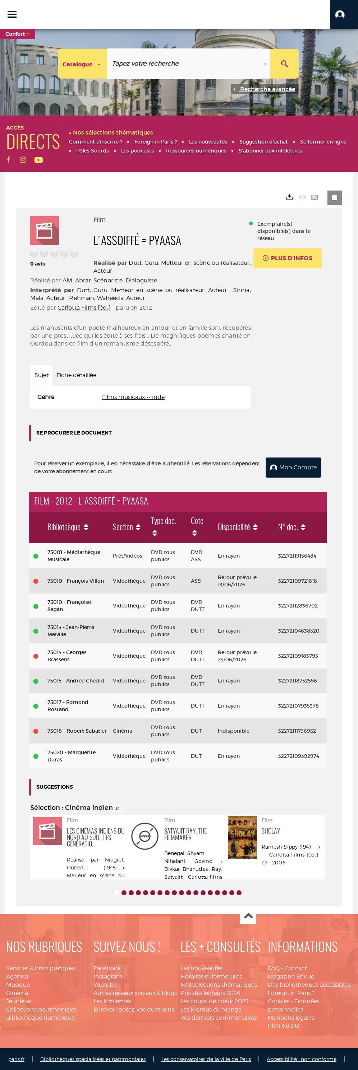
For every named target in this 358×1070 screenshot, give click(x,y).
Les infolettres (112, 1000)
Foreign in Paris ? (291, 992)
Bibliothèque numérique (40, 1017)
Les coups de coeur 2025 (214, 1000)
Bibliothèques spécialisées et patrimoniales (93, 1058)
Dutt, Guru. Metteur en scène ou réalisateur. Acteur (152, 290)
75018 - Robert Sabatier (77, 730)
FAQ (274, 968)
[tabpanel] (140, 397)
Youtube (105, 984)
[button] (344, 14)
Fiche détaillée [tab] (76, 375)
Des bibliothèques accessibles (309, 984)
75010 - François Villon (75, 580)
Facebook (107, 968)
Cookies (278, 1000)
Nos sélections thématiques (218, 984)
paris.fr (16, 1058)
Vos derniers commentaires (218, 1017)
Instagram (107, 975)
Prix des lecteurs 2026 (210, 992)
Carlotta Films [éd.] (84, 307)
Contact (296, 968)
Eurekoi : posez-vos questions (133, 1008)
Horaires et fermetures (211, 975)
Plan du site (284, 1025)
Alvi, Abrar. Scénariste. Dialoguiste (110, 280)
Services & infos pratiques (41, 968)
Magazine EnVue (291, 975)
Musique (18, 984)
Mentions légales (291, 1017)
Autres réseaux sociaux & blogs (135, 992)
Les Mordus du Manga (211, 1008)
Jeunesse (18, 1000)
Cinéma (17, 992)
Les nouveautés (201, 968)
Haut (248, 916)
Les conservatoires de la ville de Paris (206, 1058)
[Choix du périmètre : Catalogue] (82, 63)
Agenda (17, 975)
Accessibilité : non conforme (301, 1058)
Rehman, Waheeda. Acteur (107, 298)
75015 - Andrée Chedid (75, 680)
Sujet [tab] (42, 375)
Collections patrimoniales (41, 1008)
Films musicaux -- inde (133, 397)
